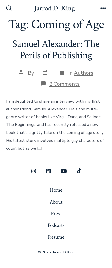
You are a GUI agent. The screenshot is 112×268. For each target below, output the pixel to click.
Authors (83, 72)
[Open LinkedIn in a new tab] (49, 171)
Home (56, 190)
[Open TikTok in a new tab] (79, 171)
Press (56, 213)
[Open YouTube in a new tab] (64, 171)
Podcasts (56, 225)
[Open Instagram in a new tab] (34, 171)
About (56, 201)
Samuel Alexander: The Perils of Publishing (55, 49)
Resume (56, 237)
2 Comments (64, 83)
